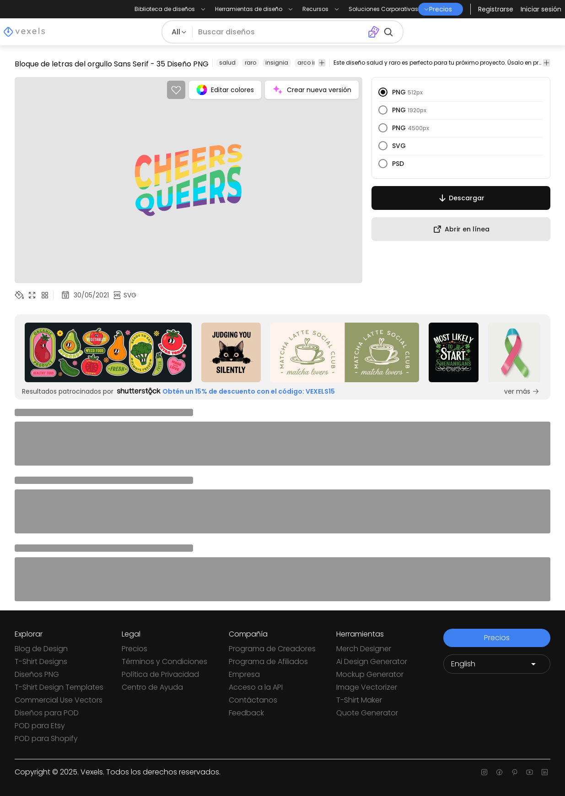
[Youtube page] (529, 772)
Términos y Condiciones (164, 661)
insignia (276, 62)
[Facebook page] (499, 772)
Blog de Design (41, 648)
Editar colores (225, 89)
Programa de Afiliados (268, 661)
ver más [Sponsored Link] (521, 391)
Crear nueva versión (311, 89)
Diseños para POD (47, 713)
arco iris (308, 62)
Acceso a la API (256, 687)
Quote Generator (367, 713)
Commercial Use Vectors (58, 700)
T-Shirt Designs (41, 661)
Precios (134, 648)
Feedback (246, 713)
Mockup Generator (370, 674)
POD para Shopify (46, 738)
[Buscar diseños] (280, 32)
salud (227, 62)
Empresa (244, 674)
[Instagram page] (484, 772)
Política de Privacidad (160, 674)
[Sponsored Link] (108, 352)
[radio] (383, 92)
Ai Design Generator (371, 661)
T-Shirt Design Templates (59, 687)
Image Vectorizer (366, 687)
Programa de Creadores (272, 648)
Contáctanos (253, 700)
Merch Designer (363, 648)
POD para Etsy (40, 725)
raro (250, 62)
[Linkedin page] (544, 772)
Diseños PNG (37, 674)
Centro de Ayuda (152, 687)
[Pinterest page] (514, 772)
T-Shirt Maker (359, 700)
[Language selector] (497, 664)
